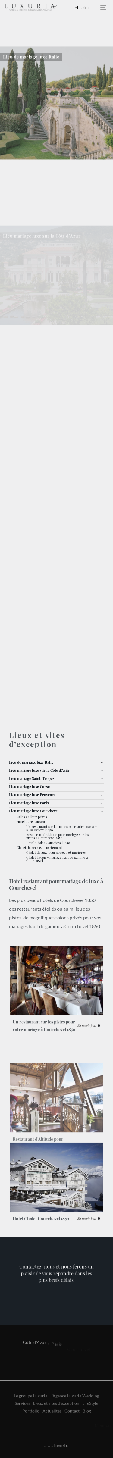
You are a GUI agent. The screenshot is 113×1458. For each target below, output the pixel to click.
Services (22, 1421)
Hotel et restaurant (31, 821)
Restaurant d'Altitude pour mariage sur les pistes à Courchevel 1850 (57, 836)
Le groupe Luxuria (30, 1413)
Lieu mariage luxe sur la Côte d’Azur (39, 770)
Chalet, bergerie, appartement (39, 847)
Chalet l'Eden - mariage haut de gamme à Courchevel (57, 859)
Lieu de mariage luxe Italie (31, 762)
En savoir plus (86, 1043)
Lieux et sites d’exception (56, 1421)
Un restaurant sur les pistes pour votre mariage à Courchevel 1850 (61, 828)
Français (81, 8)
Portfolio (30, 1428)
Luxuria (52, 1445)
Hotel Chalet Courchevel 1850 (48, 842)
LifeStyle (90, 1421)
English (88, 8)
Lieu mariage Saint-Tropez (31, 778)
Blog (87, 1428)
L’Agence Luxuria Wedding (74, 1413)
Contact (72, 1428)
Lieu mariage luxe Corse (29, 786)
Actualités (51, 1428)
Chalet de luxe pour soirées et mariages (56, 852)
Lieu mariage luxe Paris (29, 803)
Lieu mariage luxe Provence (32, 794)
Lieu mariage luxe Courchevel (34, 811)
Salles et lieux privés (32, 816)
